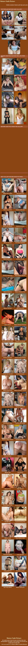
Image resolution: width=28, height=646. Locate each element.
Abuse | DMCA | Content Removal (19, 644)
